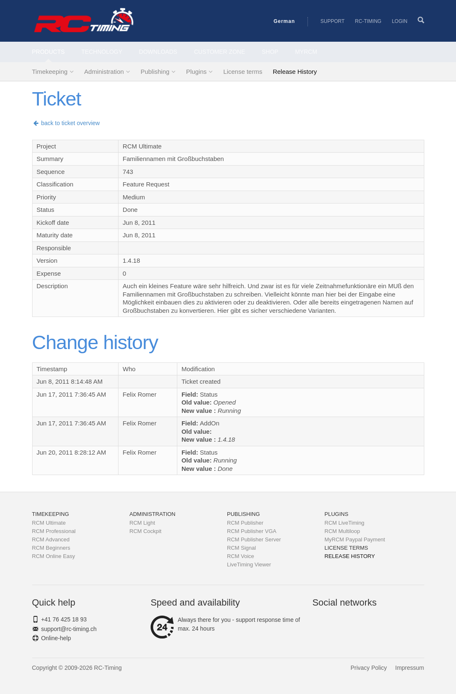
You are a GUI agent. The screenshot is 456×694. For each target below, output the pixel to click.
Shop (270, 51)
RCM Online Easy (53, 556)
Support (332, 21)
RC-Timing (368, 21)
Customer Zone (219, 51)
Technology (101, 51)
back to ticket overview (66, 123)
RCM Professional (54, 531)
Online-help (56, 638)
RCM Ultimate (49, 523)
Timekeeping (50, 71)
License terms (242, 71)
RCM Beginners (51, 548)
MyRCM (306, 51)
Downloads (158, 51)
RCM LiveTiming (345, 523)
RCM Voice (240, 556)
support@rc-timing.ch (68, 629)
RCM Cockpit (145, 531)
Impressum (409, 667)
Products (48, 51)
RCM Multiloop (342, 531)
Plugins (196, 71)
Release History (295, 71)
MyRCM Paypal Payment (355, 539)
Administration (104, 71)
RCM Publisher (245, 523)
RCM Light (142, 523)
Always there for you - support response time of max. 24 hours (225, 624)
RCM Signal (241, 548)
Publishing (155, 71)
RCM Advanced (51, 539)
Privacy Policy (368, 667)
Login (399, 21)
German (284, 21)
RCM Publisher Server (254, 539)
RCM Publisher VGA (251, 531)
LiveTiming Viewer (249, 564)
